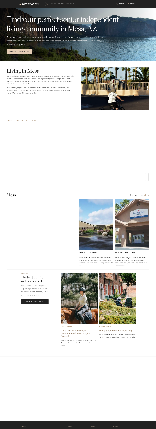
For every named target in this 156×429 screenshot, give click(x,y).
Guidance (24, 273)
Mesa (34, 120)
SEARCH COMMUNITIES (19, 51)
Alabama (69, 427)
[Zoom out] (146, 179)
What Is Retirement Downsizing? (116, 330)
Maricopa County (22, 120)
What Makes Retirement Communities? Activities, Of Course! (75, 333)
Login (132, 4)
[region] (78, 152)
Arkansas (92, 427)
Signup (121, 4)
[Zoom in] (146, 175)
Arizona (9, 120)
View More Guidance (34, 301)
